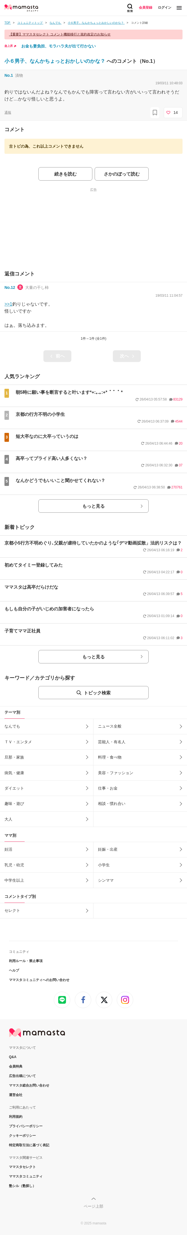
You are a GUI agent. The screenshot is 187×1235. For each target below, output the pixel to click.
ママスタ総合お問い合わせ (29, 1085)
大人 (8, 819)
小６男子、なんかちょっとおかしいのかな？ (55, 61)
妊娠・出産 (108, 849)
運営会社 (15, 1095)
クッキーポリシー (22, 1135)
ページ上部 (93, 1206)
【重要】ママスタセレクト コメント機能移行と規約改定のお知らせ (60, 34)
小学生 (104, 865)
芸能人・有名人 (111, 742)
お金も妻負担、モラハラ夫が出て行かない (58, 46)
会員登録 (145, 7)
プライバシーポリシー (26, 1126)
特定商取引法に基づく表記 (29, 1145)
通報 (7, 112)
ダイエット (14, 788)
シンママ (106, 880)
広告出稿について (22, 1076)
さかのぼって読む (122, 174)
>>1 (8, 304)
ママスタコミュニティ (26, 1176)
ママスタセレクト (22, 1167)
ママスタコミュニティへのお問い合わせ (39, 980)
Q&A (13, 1057)
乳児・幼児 (14, 865)
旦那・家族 (14, 757)
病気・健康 (14, 773)
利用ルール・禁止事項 (26, 961)
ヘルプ (14, 970)
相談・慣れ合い (111, 803)
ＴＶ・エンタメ (18, 742)
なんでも (12, 726)
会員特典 (15, 1066)
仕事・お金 (108, 788)
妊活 (8, 849)
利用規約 (15, 1116)
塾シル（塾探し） (22, 1186)
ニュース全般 (109, 726)
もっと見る (93, 506)
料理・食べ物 (109, 757)
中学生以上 (14, 880)
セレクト (12, 910)
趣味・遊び (14, 803)
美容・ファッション (115, 773)
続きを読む (65, 174)
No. (8, 75)
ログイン (164, 7)
